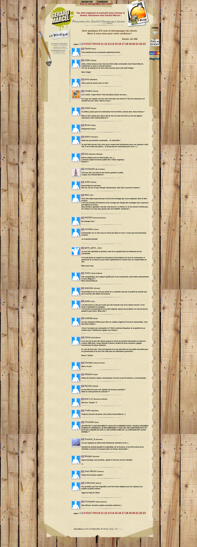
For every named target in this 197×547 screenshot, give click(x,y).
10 (98, 43)
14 (112, 43)
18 (126, 43)
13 (109, 43)
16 (119, 43)
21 (137, 43)
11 (102, 43)
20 (133, 43)
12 (105, 43)
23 (144, 43)
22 (140, 43)
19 (130, 43)
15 (116, 43)
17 (123, 43)
